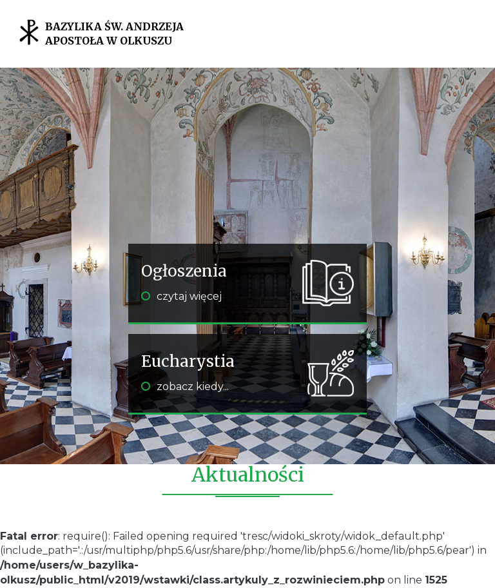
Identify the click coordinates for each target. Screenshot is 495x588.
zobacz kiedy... (185, 386)
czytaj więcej (181, 296)
